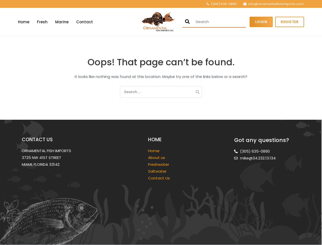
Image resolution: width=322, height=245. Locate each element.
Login (261, 21)
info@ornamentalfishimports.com (276, 4)
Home (23, 22)
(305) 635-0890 (224, 4)
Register (289, 21)
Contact (84, 22)
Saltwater (158, 171)
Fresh (42, 22)
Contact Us (159, 178)
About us (156, 157)
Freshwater (159, 164)
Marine (62, 22)
